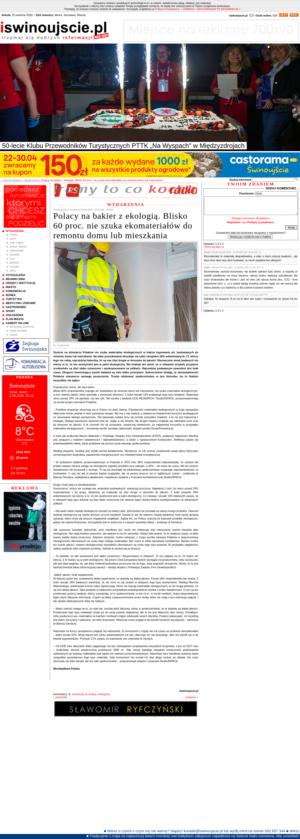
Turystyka (14, 299)
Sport (13, 238)
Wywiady (15, 254)
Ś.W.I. (13, 258)
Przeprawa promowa (22, 326)
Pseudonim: (246, 193)
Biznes (11, 295)
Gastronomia (16, 307)
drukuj (92, 694)
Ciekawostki (16, 250)
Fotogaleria (15, 274)
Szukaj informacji (240, 179)
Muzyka (14, 266)
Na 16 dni (18, 473)
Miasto (14, 234)
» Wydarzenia (30, 180)
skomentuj (78, 694)
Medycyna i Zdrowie (21, 303)
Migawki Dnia (15, 279)
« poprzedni (60, 697)
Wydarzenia (15, 230)
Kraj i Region (17, 242)
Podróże (15, 262)
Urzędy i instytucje (21, 283)
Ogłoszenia (14, 315)
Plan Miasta (15, 319)
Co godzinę (19, 468)
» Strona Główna (11, 180)
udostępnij (103, 694)
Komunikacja (16, 291)
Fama (13, 270)
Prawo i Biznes (18, 246)
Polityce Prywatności (167, 9)
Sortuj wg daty (212, 246)
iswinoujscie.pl (188, 690)
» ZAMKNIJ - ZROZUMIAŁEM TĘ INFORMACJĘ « (210, 9)
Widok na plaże (19, 330)
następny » (191, 697)
